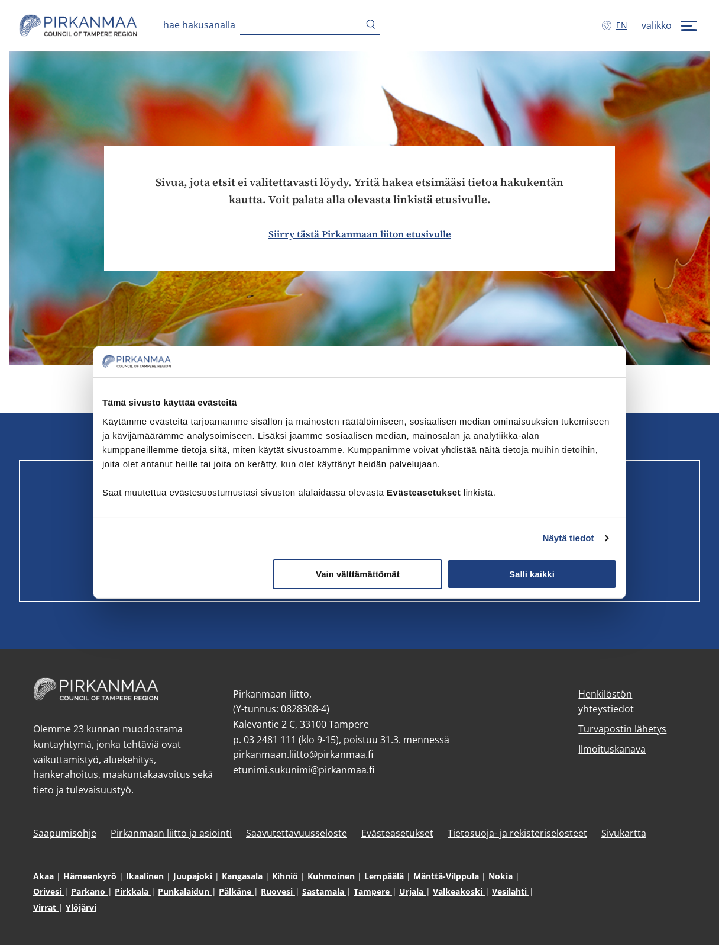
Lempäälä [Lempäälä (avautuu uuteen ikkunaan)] (385, 876)
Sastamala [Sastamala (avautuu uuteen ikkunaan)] (324, 891)
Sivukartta (623, 833)
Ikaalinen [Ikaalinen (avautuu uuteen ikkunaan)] (146, 876)
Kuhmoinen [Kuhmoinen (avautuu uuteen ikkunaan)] (332, 876)
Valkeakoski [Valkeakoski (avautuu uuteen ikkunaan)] (459, 891)
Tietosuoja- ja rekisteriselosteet (517, 833)
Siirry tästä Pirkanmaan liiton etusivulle (359, 233)
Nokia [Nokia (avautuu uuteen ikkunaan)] (501, 876)
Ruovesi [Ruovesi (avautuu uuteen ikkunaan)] (278, 891)
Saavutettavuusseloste (296, 833)
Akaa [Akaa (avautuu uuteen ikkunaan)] (44, 876)
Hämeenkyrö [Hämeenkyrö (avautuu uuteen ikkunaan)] (91, 876)
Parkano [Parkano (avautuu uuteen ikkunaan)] (89, 891)
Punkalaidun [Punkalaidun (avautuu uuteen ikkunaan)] (185, 891)
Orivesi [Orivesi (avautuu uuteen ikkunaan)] (48, 891)
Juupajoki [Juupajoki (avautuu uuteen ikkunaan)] (194, 876)
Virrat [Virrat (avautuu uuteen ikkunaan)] (46, 907)
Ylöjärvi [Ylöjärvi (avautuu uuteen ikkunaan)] (81, 907)
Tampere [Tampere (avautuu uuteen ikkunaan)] (373, 891)
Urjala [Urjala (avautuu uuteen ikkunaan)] (412, 891)
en (624, 25)
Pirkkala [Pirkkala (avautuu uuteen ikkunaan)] (133, 891)
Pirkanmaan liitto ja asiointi (171, 833)
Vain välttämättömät (358, 574)
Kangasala (243, 876)
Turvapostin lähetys (622, 728)
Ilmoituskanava (612, 749)
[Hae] (370, 25)
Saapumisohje (64, 833)
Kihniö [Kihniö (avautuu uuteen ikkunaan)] (286, 876)
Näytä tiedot (568, 538)
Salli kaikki (532, 574)
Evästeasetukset (397, 833)
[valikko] (671, 25)
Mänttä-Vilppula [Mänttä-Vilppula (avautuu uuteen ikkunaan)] (447, 876)
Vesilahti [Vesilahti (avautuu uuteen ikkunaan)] (510, 891)
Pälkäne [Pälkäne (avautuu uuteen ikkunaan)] (236, 891)
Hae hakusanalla (199, 24)
